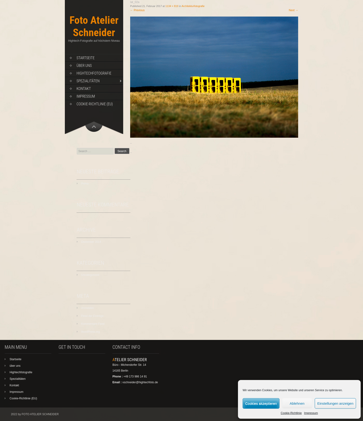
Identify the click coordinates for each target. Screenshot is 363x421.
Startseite (85, 58)
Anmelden (87, 308)
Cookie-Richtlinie (291, 413)
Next (293, 10)
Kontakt (84, 88)
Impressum (311, 413)
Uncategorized (90, 275)
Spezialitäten (88, 81)
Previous (137, 10)
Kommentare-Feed (93, 323)
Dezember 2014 (91, 241)
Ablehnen (297, 403)
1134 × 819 (171, 6)
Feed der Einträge (92, 316)
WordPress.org (90, 331)
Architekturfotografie (193, 6)
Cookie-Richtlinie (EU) (95, 104)
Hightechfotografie (94, 73)
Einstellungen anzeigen (335, 403)
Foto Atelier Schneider (94, 26)
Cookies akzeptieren (261, 403)
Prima (84, 183)
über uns (84, 65)
